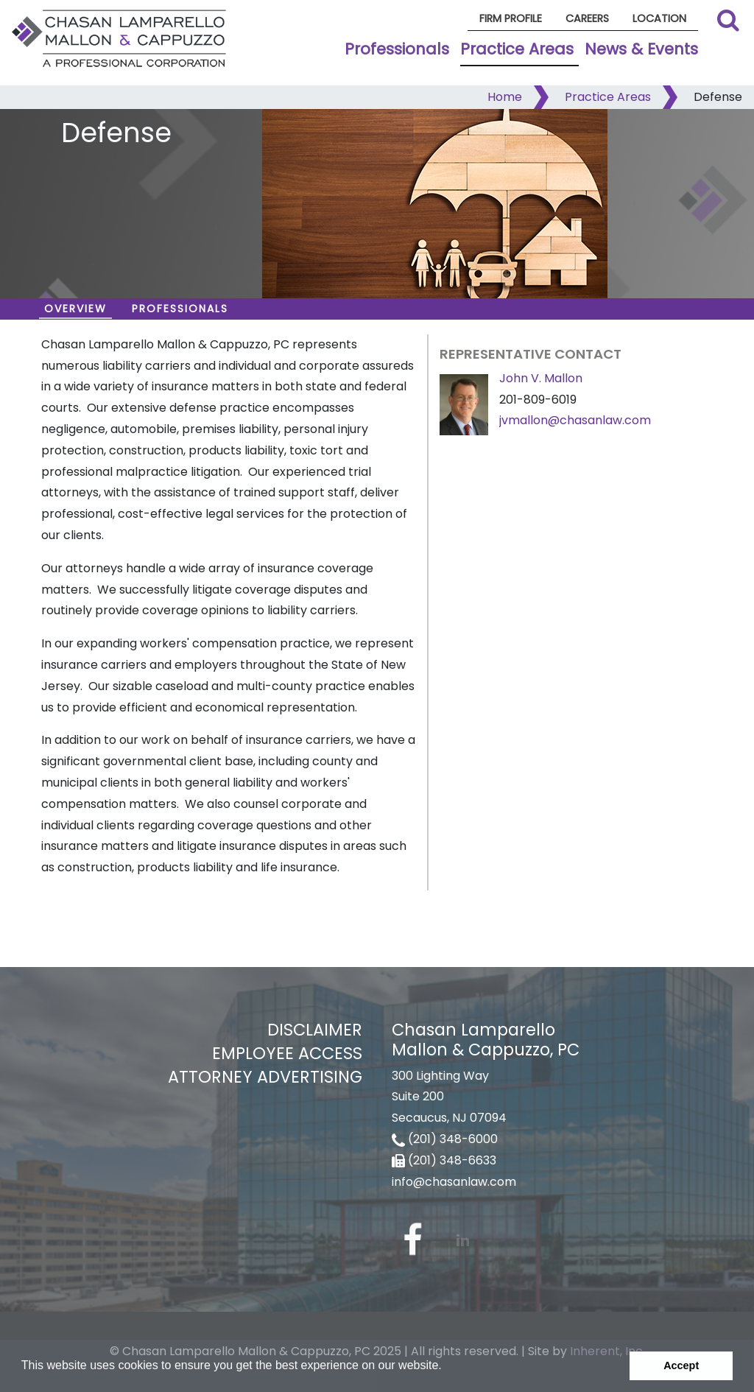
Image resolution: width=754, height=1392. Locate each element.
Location (659, 18)
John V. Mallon (540, 378)
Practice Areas (517, 49)
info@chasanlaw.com (454, 1181)
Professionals (397, 49)
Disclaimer (314, 1029)
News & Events (641, 49)
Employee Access (287, 1053)
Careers (587, 18)
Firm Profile (510, 18)
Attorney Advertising (265, 1077)
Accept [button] (681, 1365)
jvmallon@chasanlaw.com (575, 420)
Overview (75, 308)
